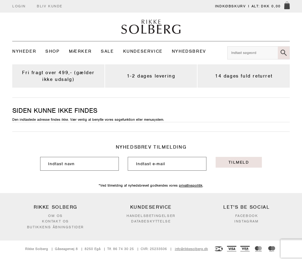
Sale (107, 51)
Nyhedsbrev (189, 51)
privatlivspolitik (190, 185)
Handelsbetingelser (151, 215)
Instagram (246, 221)
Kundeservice (143, 51)
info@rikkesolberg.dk (191, 248)
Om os (55, 215)
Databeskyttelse (151, 221)
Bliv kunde (49, 6)
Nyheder (24, 51)
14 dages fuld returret (243, 76)
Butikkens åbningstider (55, 227)
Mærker (80, 51)
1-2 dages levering (151, 76)
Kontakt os (55, 221)
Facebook (246, 215)
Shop (52, 51)
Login (19, 6)
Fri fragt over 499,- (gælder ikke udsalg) (58, 76)
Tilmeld (238, 162)
